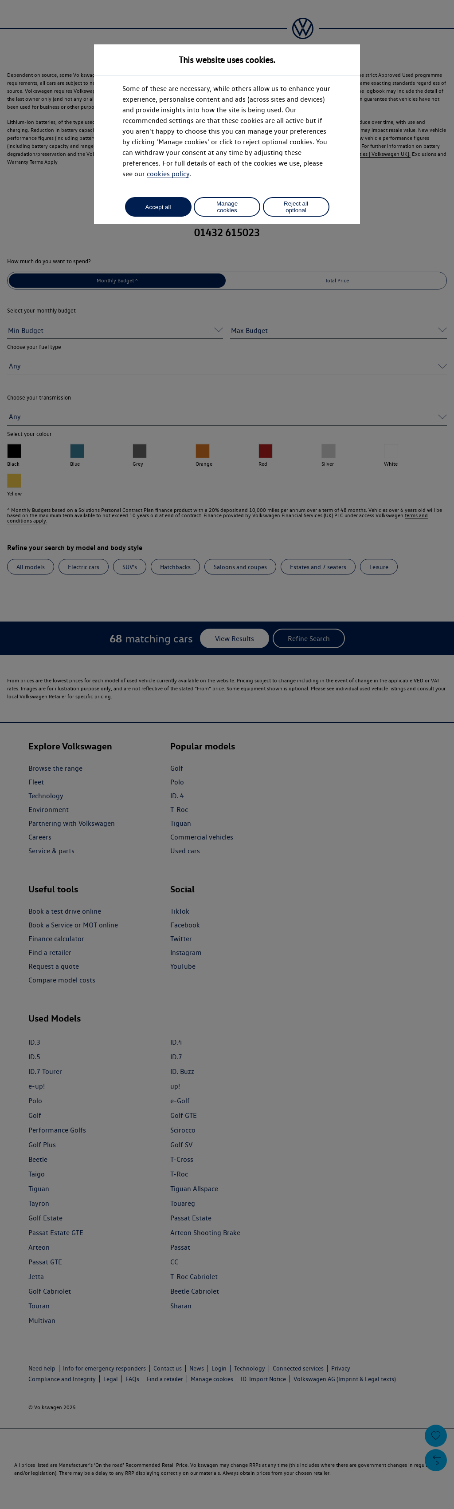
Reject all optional (296, 207)
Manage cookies (227, 207)
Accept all (158, 207)
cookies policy (168, 174)
